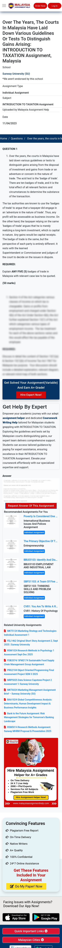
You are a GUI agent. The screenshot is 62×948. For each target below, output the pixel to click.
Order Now (40, 6)
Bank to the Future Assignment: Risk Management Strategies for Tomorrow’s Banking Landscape (29, 717)
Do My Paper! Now (26, 886)
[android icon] (46, 917)
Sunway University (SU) (16, 73)
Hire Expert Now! (30, 394)
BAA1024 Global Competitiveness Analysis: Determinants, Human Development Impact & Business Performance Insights (28, 703)
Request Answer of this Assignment (31, 505)
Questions (17, 138)
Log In (55, 6)
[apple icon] (16, 917)
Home (3, 138)
